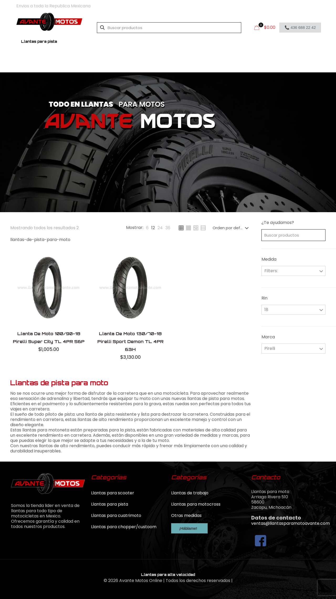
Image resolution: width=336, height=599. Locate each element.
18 (266, 310)
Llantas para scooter (112, 493)
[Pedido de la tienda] (232, 228)
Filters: (271, 271)
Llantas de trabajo (189, 493)
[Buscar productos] (169, 27)
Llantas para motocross (195, 504)
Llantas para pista (109, 504)
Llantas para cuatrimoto (116, 515)
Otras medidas (186, 515)
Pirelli (269, 348)
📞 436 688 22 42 (300, 27)
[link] (147, 228)
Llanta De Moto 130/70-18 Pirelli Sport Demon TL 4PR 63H (130, 341)
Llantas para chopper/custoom (123, 527)
